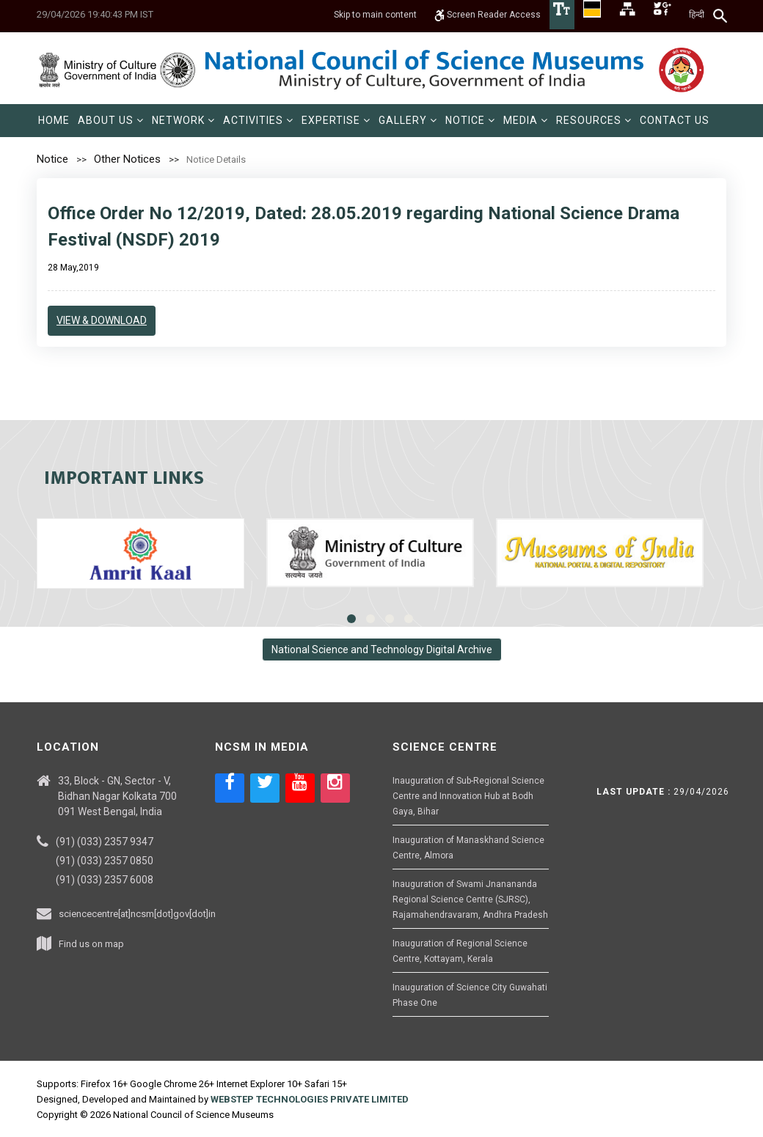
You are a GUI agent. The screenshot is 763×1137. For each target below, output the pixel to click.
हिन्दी (696, 15)
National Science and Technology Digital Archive (381, 649)
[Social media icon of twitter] (265, 788)
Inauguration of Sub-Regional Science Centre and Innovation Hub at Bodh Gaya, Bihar (468, 796)
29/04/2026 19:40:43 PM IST (95, 14)
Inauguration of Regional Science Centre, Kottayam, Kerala (460, 951)
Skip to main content (375, 15)
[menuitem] (54, 120)
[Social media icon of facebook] (229, 788)
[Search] (720, 15)
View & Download (101, 320)
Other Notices (127, 159)
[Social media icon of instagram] (335, 788)
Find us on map (91, 943)
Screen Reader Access (487, 15)
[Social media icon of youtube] (300, 788)
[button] (111, 120)
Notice (52, 159)
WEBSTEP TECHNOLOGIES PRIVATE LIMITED (310, 1099)
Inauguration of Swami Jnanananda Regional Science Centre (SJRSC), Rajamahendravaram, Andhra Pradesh (470, 899)
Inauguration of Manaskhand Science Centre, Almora (468, 848)
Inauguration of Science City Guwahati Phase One (470, 995)
